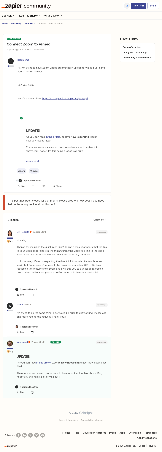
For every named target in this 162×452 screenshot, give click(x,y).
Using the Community (134, 52)
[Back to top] (156, 416)
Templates (150, 432)
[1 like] (26, 289)
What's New (52, 15)
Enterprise (135, 432)
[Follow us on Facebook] (18, 435)
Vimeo (34, 170)
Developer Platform (94, 432)
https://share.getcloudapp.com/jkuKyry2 (65, 98)
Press (112, 432)
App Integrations (147, 437)
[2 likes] (28, 180)
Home (5, 23)
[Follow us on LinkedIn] (24, 435)
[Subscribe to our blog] (30, 435)
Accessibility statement (92, 420)
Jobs (122, 432)
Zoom (21, 170)
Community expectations (136, 57)
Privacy (152, 445)
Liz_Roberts (23, 231)
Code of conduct (131, 47)
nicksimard (22, 342)
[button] (138, 6)
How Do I (29, 23)
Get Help (9, 15)
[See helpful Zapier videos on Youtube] (42, 435)
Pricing (66, 432)
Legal (142, 445)
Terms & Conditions (68, 420)
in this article (53, 136)
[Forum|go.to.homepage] (27, 6)
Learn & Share (29, 15)
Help (76, 432)
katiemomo (23, 59)
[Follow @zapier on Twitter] (36, 435)
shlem (20, 304)
